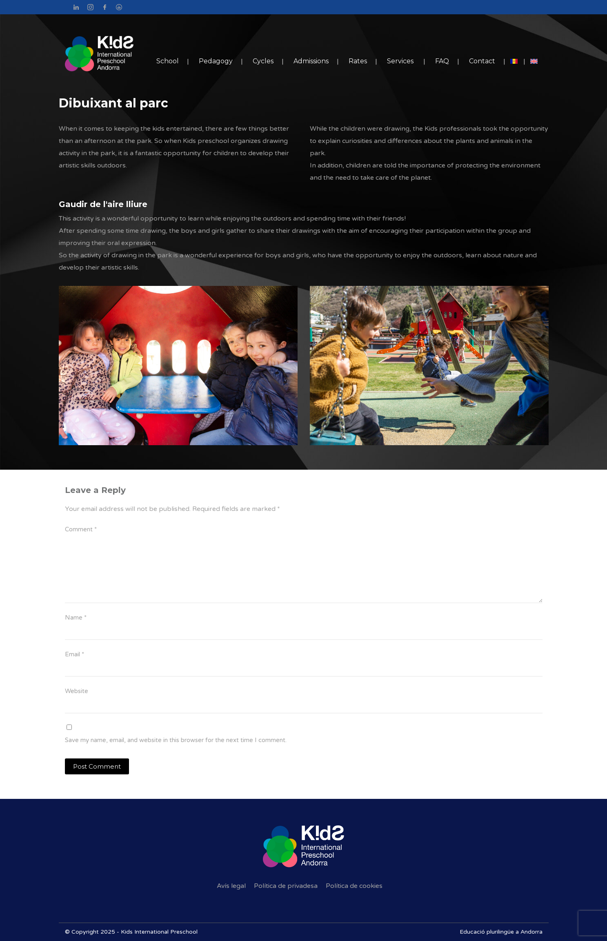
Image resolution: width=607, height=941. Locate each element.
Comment (81, 529)
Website (76, 691)
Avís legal (231, 886)
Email (74, 654)
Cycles (263, 61)
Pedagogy (216, 61)
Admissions (311, 61)
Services (400, 61)
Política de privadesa (286, 886)
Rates (358, 61)
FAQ (442, 61)
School (167, 61)
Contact (482, 61)
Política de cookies (354, 886)
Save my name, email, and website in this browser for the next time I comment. (176, 740)
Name (76, 617)
